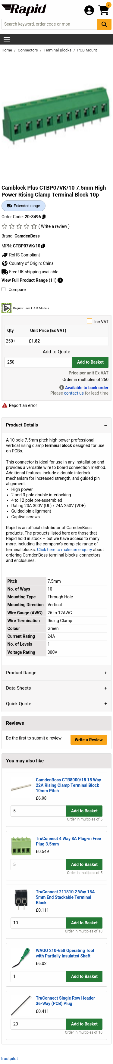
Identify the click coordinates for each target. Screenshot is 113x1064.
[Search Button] (104, 24)
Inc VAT (56, 321)
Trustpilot (9, 1058)
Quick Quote (18, 703)
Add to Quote (56, 351)
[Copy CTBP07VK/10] (43, 246)
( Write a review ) (54, 226)
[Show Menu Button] (7, 39)
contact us (74, 393)
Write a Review (89, 739)
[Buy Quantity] (38, 362)
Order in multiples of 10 (83, 931)
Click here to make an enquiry (64, 549)
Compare (14, 289)
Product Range (21, 672)
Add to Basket (90, 362)
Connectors (28, 50)
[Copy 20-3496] (44, 217)
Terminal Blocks (58, 50)
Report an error (19, 405)
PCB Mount (87, 50)
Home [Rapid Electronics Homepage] (7, 50)
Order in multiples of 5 (84, 819)
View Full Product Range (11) (32, 280)
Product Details (22, 425)
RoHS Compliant (21, 255)
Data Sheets (18, 688)
